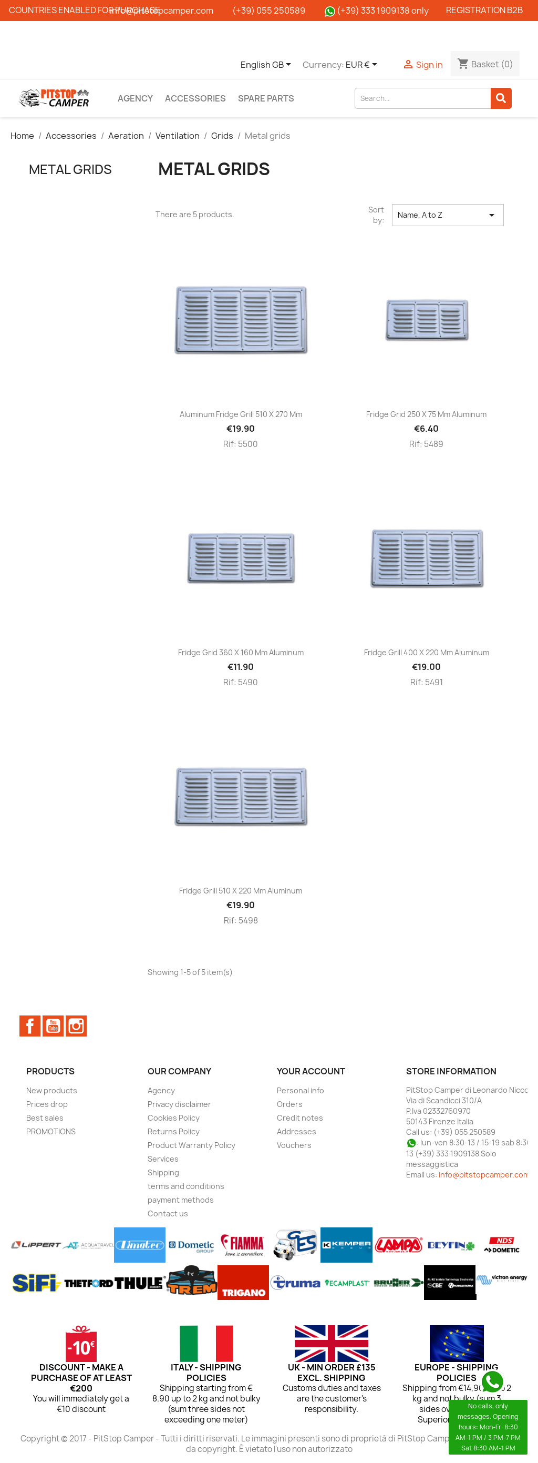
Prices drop (47, 1104)
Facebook (29, 1026)
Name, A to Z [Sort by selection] (448, 215)
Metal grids (70, 169)
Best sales (45, 1118)
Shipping (163, 1172)
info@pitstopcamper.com (484, 1175)
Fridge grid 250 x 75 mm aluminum (426, 414)
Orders (290, 1104)
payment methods (181, 1200)
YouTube (53, 1026)
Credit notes (300, 1118)
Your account (311, 1071)
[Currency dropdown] (363, 65)
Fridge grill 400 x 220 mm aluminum (426, 652)
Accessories (195, 98)
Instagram (76, 1026)
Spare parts (266, 98)
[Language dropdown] (268, 65)
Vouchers (294, 1145)
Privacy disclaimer (179, 1104)
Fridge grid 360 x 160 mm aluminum (241, 652)
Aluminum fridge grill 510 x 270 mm (241, 414)
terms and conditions (186, 1186)
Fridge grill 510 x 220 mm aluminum (240, 891)
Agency (135, 98)
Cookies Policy (174, 1118)
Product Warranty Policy (191, 1145)
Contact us (168, 1213)
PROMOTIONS (51, 1131)
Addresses (296, 1131)
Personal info (300, 1090)
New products (51, 1090)
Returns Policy (174, 1131)
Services (163, 1159)
